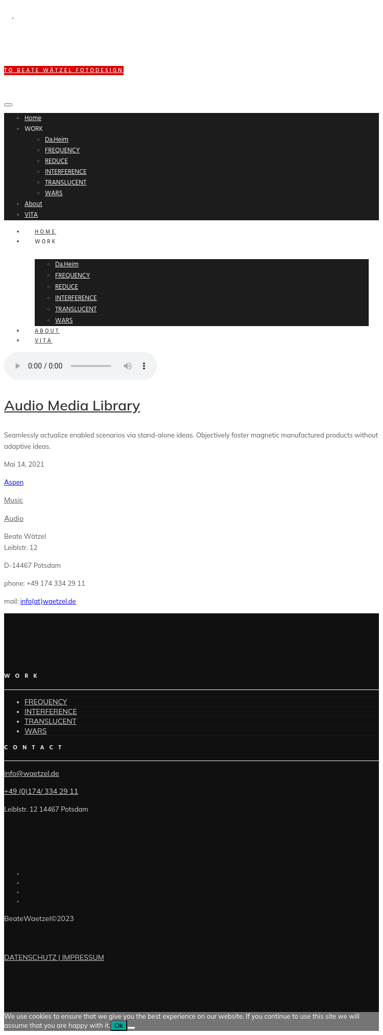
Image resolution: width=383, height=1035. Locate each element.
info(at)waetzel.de (48, 601)
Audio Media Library (72, 405)
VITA (31, 215)
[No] (131, 1027)
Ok (118, 1025)
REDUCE (56, 161)
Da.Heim (56, 139)
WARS (54, 193)
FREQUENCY (62, 150)
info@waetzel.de (31, 773)
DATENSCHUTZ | (33, 957)
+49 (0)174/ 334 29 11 (41, 791)
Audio (13, 518)
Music (13, 499)
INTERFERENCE (65, 172)
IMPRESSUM (83, 957)
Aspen (13, 482)
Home (33, 118)
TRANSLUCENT (65, 182)
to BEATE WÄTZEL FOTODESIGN (64, 70)
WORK (34, 129)
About (33, 204)
